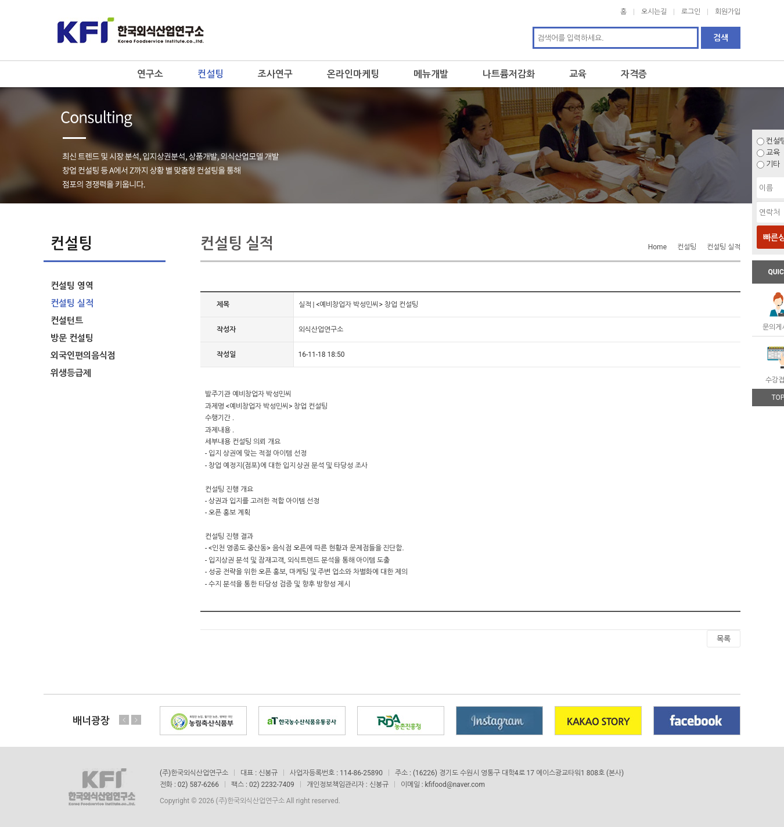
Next (136, 720)
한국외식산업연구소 (131, 30)
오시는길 (654, 12)
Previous (124, 720)
